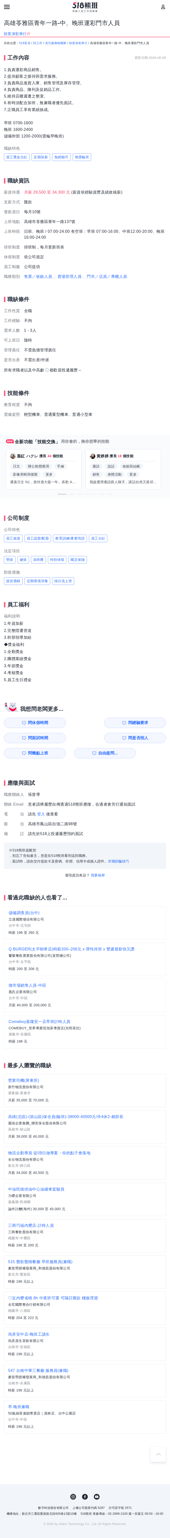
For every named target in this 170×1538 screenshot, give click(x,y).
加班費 (38, 560)
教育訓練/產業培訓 (70, 538)
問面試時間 (109, 723)
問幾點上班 (26, 738)
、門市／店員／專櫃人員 (105, 276)
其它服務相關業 (56, 43)
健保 (23, 560)
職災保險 (78, 560)
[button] (62, 494)
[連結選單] (7, 7)
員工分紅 (98, 538)
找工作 (37, 43)
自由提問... (68, 738)
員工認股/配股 (38, 538)
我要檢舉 (98, 860)
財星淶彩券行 (78, 43)
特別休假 (57, 560)
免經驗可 (61, 157)
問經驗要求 (67, 723)
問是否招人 (151, 723)
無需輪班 (82, 157)
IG (73, 1482)
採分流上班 (63, 581)
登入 (41, 799)
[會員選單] (163, 7)
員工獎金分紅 (16, 157)
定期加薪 (41, 157)
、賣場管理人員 (67, 276)
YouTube (97, 1482)
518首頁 (24, 43)
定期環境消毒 (37, 581)
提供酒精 (13, 581)
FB (85, 1482)
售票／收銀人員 (38, 276)
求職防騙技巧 (118, 846)
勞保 (9, 560)
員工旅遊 (13, 538)
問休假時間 (26, 723)
